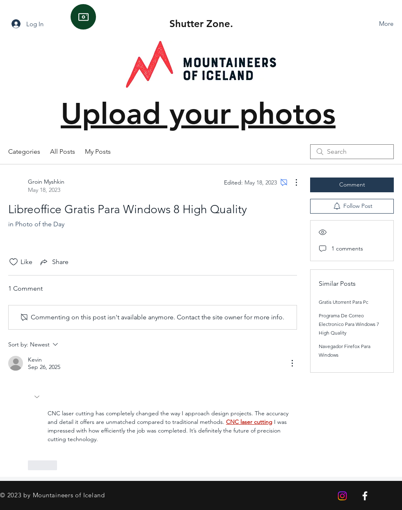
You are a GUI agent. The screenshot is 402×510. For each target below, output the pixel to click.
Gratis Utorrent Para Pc (343, 302)
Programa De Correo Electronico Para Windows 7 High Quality (349, 324)
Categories (24, 151)
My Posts (98, 151)
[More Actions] (292, 182)
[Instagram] (342, 496)
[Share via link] (54, 262)
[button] (38, 397)
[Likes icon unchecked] (13, 262)
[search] (352, 151)
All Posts (62, 151)
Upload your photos (198, 113)
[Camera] (83, 17)
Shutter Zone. (201, 24)
